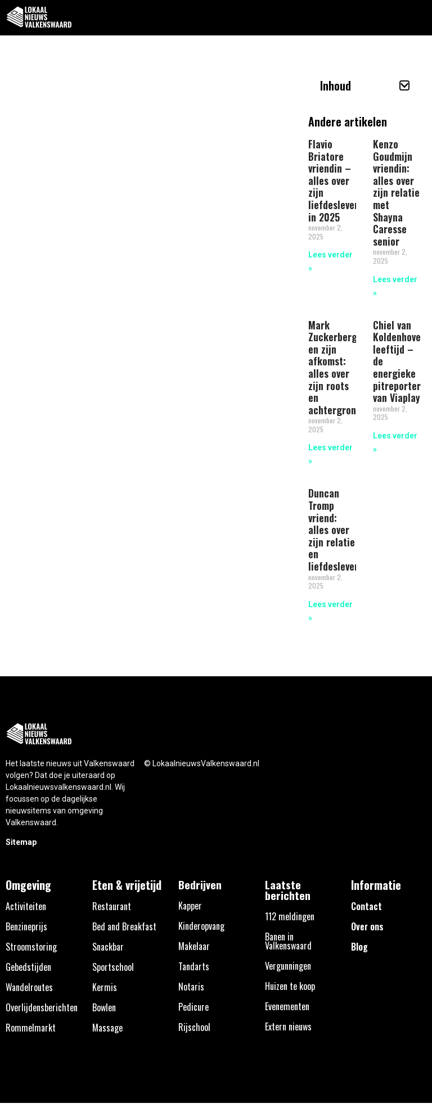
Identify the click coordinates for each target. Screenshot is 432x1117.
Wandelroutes (29, 987)
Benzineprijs (26, 926)
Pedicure (193, 1007)
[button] (417, 17)
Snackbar (108, 946)
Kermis (104, 987)
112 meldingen (289, 916)
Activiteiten (26, 906)
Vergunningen (288, 966)
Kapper (190, 905)
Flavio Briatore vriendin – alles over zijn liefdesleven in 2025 (333, 180)
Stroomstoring (31, 946)
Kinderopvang (201, 926)
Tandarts (193, 966)
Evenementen (287, 1006)
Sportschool (113, 967)
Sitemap (21, 842)
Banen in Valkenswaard (288, 941)
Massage (107, 1027)
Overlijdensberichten (42, 1007)
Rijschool (194, 1027)
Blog (359, 946)
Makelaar (194, 946)
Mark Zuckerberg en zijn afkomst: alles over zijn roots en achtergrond (334, 367)
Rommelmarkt (31, 1027)
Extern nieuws (288, 1026)
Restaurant (111, 906)
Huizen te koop (290, 986)
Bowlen (104, 1007)
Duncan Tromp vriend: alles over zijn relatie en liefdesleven (333, 529)
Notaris (191, 986)
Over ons (367, 926)
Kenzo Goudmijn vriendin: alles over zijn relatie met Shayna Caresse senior (396, 192)
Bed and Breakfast (124, 926)
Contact (366, 906)
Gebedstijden (28, 967)
